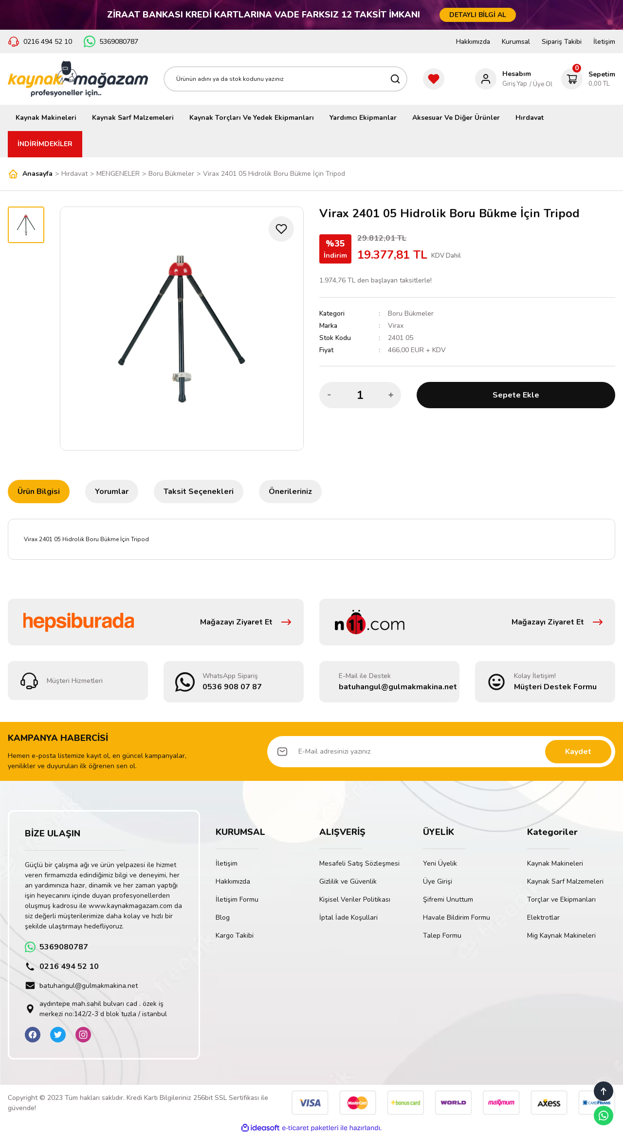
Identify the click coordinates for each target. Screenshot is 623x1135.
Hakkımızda (473, 41)
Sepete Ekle (516, 395)
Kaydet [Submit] (578, 751)
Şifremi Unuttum (448, 899)
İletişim (604, 41)
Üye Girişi (437, 881)
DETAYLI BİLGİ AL (477, 14)
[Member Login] (503, 79)
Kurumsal (516, 41)
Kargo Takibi (235, 935)
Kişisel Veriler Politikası (354, 899)
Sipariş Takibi (562, 41)
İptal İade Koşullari (348, 917)
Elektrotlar (543, 917)
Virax (395, 325)
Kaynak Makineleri (555, 863)
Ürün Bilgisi (39, 491)
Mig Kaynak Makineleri (561, 935)
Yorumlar (111, 491)
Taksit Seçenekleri (199, 491)
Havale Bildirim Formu (456, 917)
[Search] (285, 79)
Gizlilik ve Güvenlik (348, 881)
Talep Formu (442, 935)
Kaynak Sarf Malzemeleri (565, 881)
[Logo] (78, 79)
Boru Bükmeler (411, 313)
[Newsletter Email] (441, 751)
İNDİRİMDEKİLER (45, 144)
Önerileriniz (290, 491)
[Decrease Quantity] (329, 395)
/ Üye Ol (541, 84)
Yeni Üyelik (440, 863)
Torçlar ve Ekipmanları (561, 899)
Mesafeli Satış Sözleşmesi (359, 863)
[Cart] (588, 79)
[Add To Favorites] (281, 229)
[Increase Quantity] (391, 395)
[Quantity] (360, 395)
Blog (223, 917)
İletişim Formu (237, 899)
